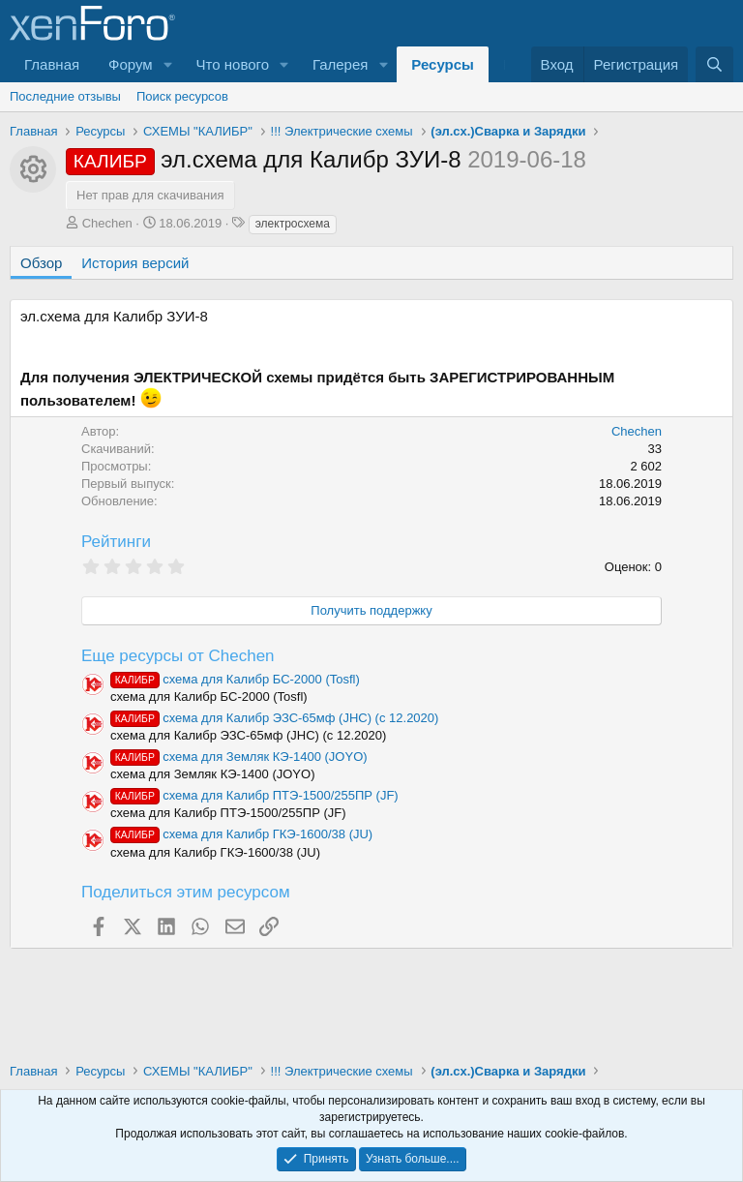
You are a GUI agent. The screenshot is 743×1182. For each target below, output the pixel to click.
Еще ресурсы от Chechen (178, 656)
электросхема (292, 223)
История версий (135, 263)
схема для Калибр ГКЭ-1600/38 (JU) (241, 834)
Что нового (232, 64)
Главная (51, 64)
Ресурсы (442, 64)
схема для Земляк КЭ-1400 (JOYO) (239, 756)
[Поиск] (714, 64)
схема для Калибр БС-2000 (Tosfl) (235, 679)
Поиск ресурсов (182, 96)
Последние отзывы (65, 96)
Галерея (340, 64)
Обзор (41, 263)
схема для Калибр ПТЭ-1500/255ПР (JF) (254, 795)
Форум (130, 64)
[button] (168, 64)
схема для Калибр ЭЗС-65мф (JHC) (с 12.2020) (274, 718)
